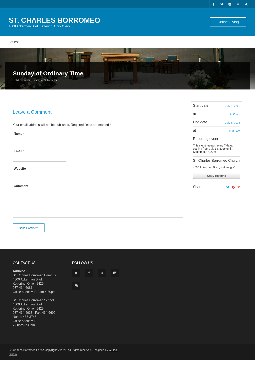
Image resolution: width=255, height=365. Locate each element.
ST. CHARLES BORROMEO (54, 20)
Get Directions (216, 175)
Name (18, 133)
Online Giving (228, 22)
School (15, 42)
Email (18, 151)
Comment (21, 186)
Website (20, 168)
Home (16, 80)
